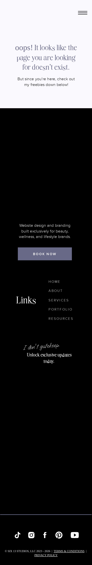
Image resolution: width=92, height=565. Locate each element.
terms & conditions (69, 551)
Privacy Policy (46, 555)
